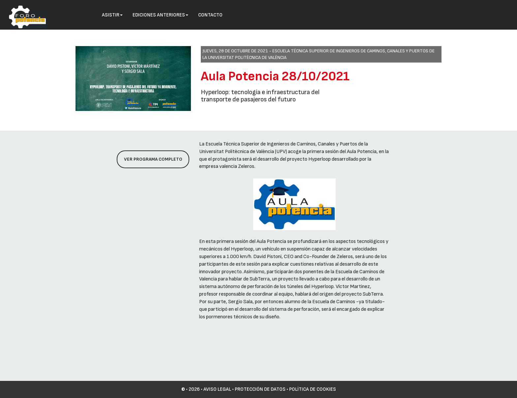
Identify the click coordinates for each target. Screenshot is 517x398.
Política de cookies (312, 389)
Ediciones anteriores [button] (160, 15)
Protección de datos (260, 389)
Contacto (210, 15)
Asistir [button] (112, 15)
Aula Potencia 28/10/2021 (275, 76)
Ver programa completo (153, 159)
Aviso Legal (217, 389)
